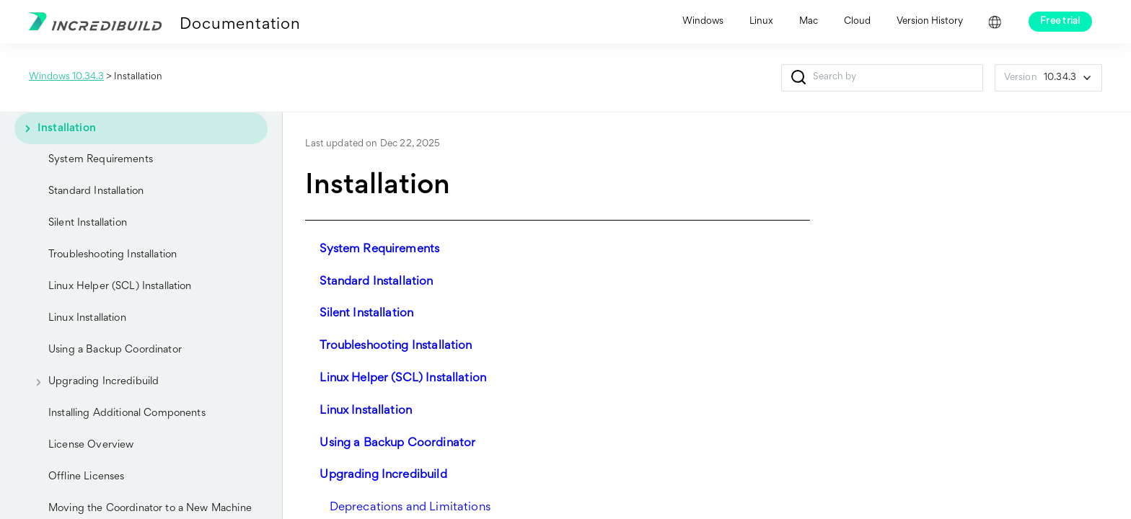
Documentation (240, 25)
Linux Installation (87, 318)
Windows (702, 21)
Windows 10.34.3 (66, 77)
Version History (930, 21)
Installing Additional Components (127, 413)
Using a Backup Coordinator (115, 350)
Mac (808, 21)
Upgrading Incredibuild (92, 382)
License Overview (90, 445)
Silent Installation (87, 223)
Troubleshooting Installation (112, 255)
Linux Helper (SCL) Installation (120, 286)
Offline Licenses (86, 477)
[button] (799, 78)
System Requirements (100, 159)
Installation (55, 128)
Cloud (857, 21)
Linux (761, 21)
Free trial (1060, 21)
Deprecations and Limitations (410, 507)
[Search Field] (882, 78)
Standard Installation (96, 191)
